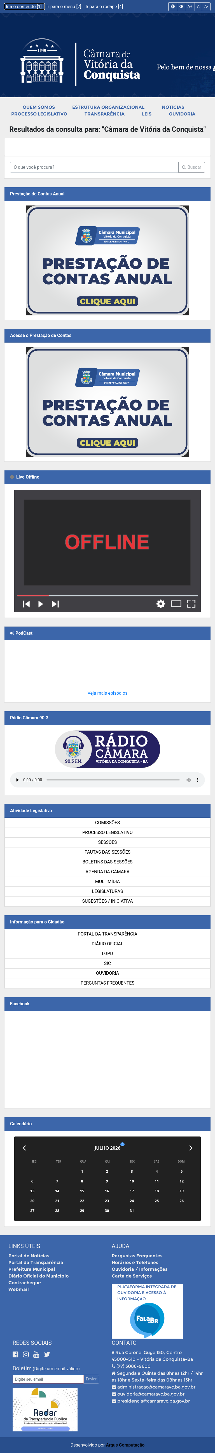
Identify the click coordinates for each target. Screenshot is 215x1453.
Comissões (107, 822)
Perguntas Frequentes (107, 983)
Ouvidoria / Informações (139, 1269)
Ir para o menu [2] (64, 6)
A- (206, 6)
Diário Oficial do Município (38, 1276)
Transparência (105, 114)
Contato (124, 1342)
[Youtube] (37, 1354)
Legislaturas (107, 891)
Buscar (191, 167)
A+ (190, 6)
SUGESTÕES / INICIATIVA (107, 901)
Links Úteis (24, 1246)
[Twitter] (47, 1354)
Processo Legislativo (39, 114)
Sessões (107, 842)
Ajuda (120, 1246)
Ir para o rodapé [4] (104, 6)
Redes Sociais (32, 1342)
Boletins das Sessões (107, 862)
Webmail (18, 1289)
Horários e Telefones (135, 1262)
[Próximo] (190, 1148)
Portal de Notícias (28, 1255)
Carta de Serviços (132, 1276)
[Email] (48, 1379)
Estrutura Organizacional (108, 107)
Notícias (173, 107)
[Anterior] (24, 1148)
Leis (146, 114)
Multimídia (107, 881)
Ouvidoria (182, 114)
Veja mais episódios (108, 693)
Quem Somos (39, 107)
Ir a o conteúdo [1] (24, 6)
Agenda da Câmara (108, 871)
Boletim (22, 1368)
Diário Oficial (107, 943)
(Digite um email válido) (56, 1368)
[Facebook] (16, 1354)
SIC (107, 963)
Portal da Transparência (107, 934)
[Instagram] (27, 1354)
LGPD (107, 953)
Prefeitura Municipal (31, 1269)
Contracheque (24, 1282)
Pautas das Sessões (107, 852)
